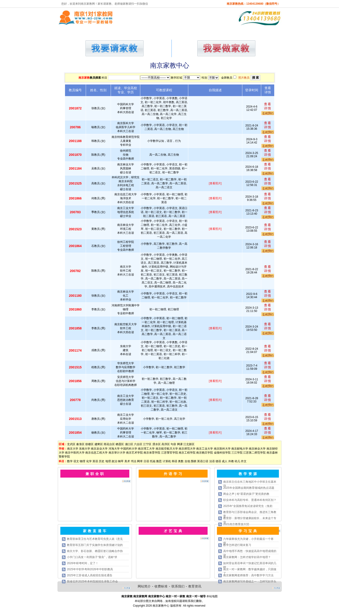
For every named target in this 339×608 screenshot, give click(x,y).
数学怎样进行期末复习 (237, 545)
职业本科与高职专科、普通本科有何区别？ (249, 500)
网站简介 (144, 586)
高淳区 (165, 444)
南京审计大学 (117, 452)
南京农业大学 (99, 448)
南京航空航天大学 (167, 448)
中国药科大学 (128, 448)
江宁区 (147, 444)
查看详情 (267, 106)
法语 (212, 461)
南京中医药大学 (75, 452)
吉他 (187, 461)
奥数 (181, 461)
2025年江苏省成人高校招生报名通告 (89, 575)
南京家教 (84, 77)
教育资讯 (194, 586)
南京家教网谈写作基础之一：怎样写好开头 (249, 581)
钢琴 (120, 461)
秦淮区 (80, 444)
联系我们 (178, 586)
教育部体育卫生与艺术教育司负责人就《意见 (95, 539)
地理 (108, 461)
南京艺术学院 (134, 452)
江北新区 (189, 444)
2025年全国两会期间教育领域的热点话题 (248, 487)
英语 (95, 461)
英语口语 (202, 461)
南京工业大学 (204, 448)
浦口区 (129, 444)
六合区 (138, 444)
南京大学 (72, 448)
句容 (173, 444)
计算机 (167, 461)
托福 (152, 461)
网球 (140, 461)
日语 (146, 461)
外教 (231, 461)
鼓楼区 (89, 444)
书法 (133, 461)
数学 (70, 461)
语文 (76, 461)
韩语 (174, 461)
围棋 (193, 461)
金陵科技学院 (222, 452)
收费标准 (161, 586)
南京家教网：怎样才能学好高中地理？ (247, 557)
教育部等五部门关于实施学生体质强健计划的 (95, 545)
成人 (224, 461)
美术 (127, 461)
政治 (114, 461)
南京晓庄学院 (204, 452)
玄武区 (71, 444)
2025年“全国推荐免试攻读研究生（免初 (247, 506)
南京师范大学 (187, 448)
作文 (244, 461)
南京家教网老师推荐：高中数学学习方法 (248, 575)
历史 (101, 461)
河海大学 (114, 448)
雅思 (159, 461)
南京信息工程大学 (96, 452)
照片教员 (244, 77)
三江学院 (237, 452)
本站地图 (212, 596)
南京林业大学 (257, 448)
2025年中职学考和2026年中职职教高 (90, 569)
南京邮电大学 (239, 448)
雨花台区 (109, 444)
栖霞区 (120, 444)
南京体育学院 (152, 452)
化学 (89, 461)
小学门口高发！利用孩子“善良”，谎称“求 (92, 557)
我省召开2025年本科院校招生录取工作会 (92, 581)
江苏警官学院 (169, 452)
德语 (218, 461)
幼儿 (237, 461)
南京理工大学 (146, 448)
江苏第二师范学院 (254, 452)
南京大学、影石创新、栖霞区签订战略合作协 (95, 551)
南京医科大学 (222, 448)
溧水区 (156, 444)
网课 (180, 444)
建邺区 (99, 444)
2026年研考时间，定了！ (82, 563)
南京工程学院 (187, 452)
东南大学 (84, 448)
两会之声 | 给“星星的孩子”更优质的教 (246, 494)
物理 (82, 461)
